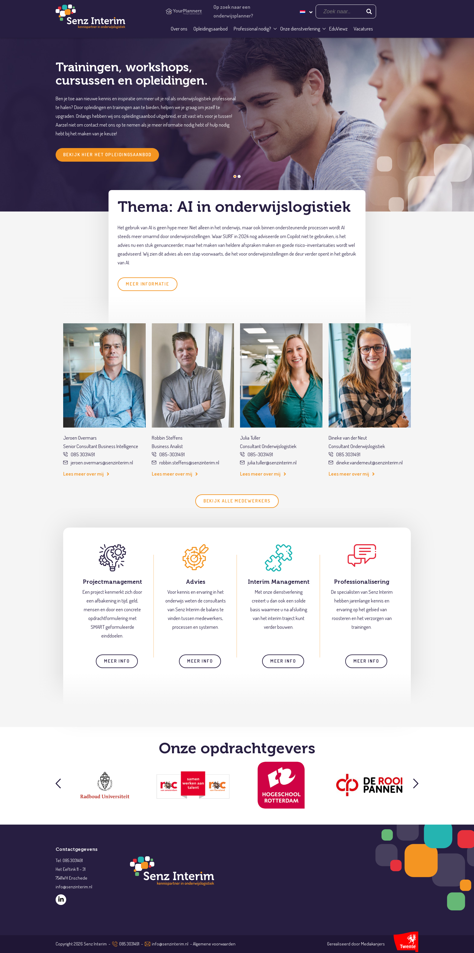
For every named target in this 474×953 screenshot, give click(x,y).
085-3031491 (168, 454)
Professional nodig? (252, 28)
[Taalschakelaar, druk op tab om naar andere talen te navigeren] (306, 11)
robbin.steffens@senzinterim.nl (185, 462)
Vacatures (363, 28)
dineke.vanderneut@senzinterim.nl (366, 462)
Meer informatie (147, 284)
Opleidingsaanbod (210, 28)
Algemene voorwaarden (214, 944)
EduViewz (338, 28)
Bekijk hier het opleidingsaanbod (107, 154)
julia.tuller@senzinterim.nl (268, 462)
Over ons (179, 28)
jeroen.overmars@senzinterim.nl (98, 462)
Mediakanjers (373, 944)
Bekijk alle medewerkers (237, 501)
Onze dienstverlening (300, 28)
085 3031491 (79, 454)
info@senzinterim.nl (170, 944)
